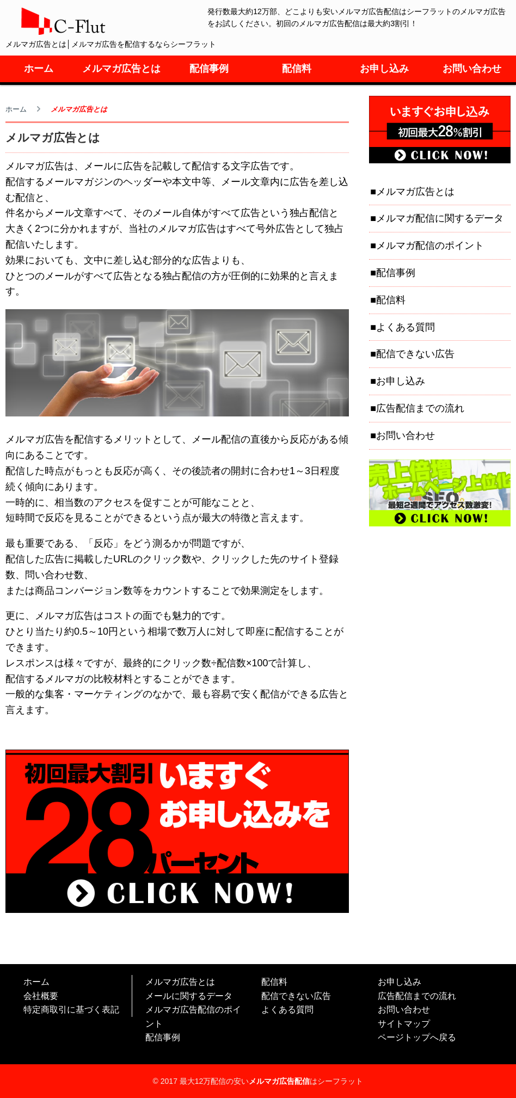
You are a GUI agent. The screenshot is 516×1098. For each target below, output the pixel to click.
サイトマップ (404, 1023)
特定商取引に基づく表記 (71, 1009)
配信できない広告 (415, 353)
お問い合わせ (472, 68)
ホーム (38, 68)
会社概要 (40, 996)
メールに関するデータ (188, 996)
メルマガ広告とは (121, 68)
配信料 (296, 68)
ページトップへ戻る (417, 1037)
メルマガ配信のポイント (430, 245)
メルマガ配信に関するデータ (439, 218)
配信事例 (209, 68)
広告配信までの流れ (420, 408)
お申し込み (384, 68)
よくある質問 (405, 327)
